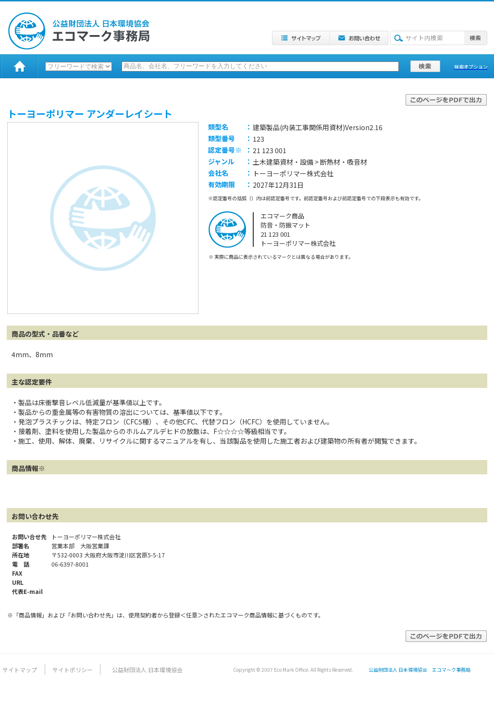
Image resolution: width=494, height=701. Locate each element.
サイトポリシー (72, 669)
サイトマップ (19, 669)
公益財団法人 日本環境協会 (147, 669)
